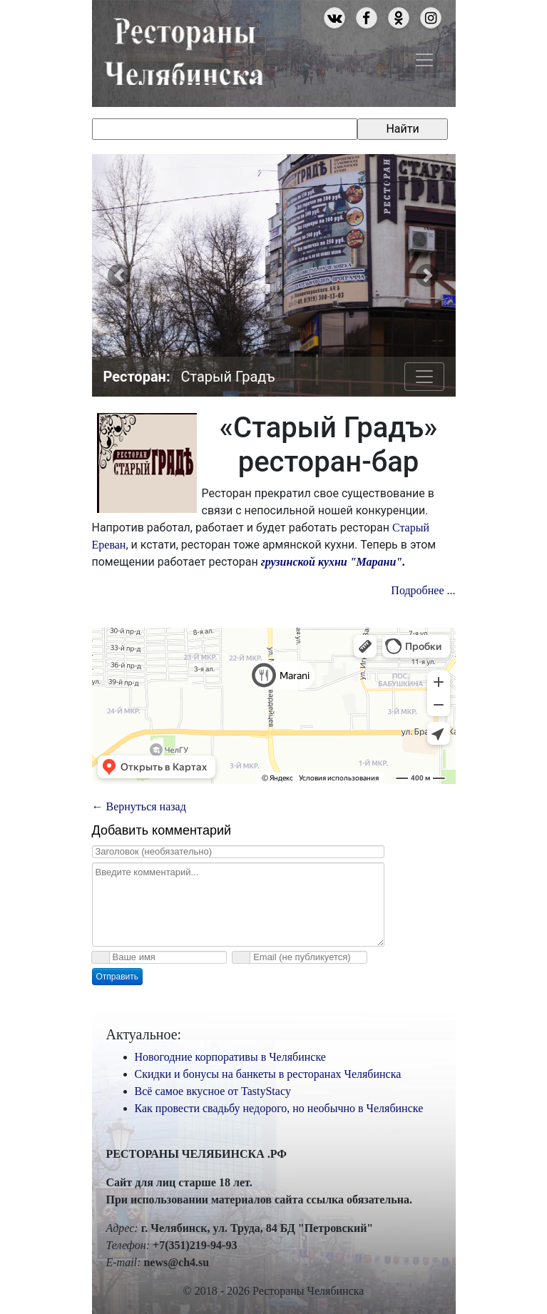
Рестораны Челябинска (183, 49)
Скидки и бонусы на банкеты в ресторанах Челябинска (268, 1074)
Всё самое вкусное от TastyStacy (213, 1091)
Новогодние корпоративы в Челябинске (230, 1057)
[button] (119, 275)
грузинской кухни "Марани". (331, 562)
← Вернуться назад (139, 806)
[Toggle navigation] (424, 60)
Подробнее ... (423, 590)
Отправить (117, 977)
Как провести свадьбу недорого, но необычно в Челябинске (279, 1108)
